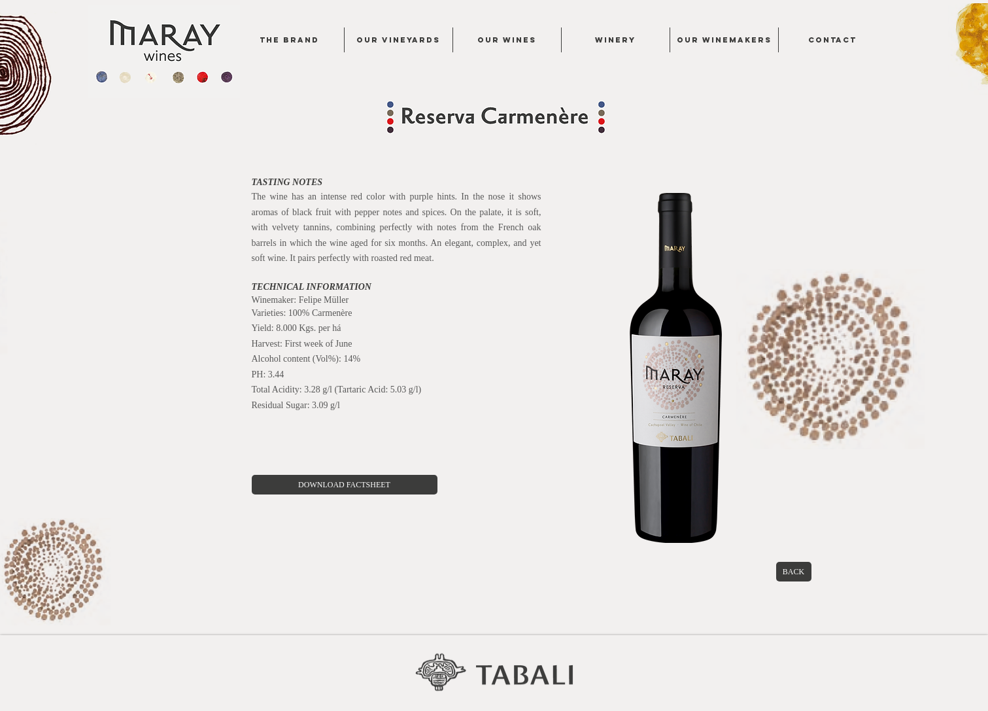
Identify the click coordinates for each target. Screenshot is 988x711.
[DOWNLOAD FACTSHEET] (344, 484)
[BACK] (793, 571)
